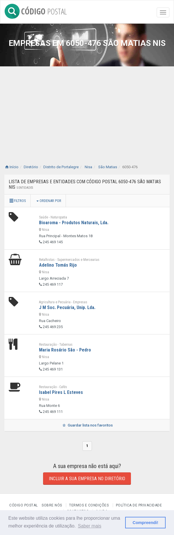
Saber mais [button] (89, 525)
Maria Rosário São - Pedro (65, 350)
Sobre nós (52, 505)
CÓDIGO (36, 10)
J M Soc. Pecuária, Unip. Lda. (67, 307)
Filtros (17, 201)
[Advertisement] (87, 109)
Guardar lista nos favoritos (86, 425)
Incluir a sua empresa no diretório (87, 478)
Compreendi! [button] (145, 522)
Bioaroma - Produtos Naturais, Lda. (73, 222)
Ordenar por (48, 201)
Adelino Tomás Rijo (58, 265)
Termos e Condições (89, 505)
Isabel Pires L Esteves (61, 392)
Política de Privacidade (139, 505)
